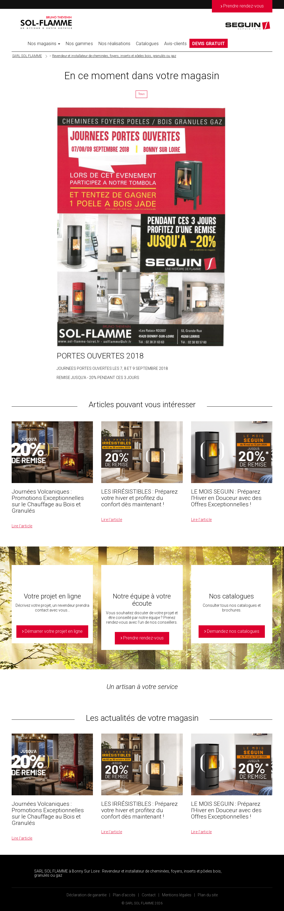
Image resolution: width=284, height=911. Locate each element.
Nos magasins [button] (44, 43)
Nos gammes (79, 43)
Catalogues (147, 43)
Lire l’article (22, 526)
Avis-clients (175, 43)
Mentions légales (176, 895)
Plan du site (208, 895)
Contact (149, 895)
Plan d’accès (124, 895)
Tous (141, 94)
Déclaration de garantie (86, 895)
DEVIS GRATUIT (208, 43)
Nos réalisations (114, 43)
